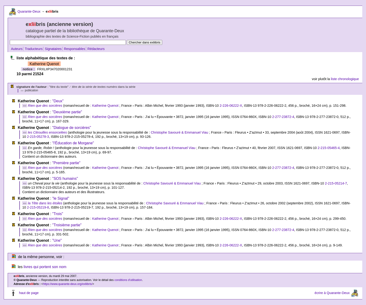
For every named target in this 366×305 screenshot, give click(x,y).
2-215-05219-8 (38, 207)
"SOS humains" (65, 179)
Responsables (74, 49)
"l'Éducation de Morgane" (73, 143)
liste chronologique (345, 79)
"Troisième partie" (66, 225)
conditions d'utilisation (128, 280)
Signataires (53, 49)
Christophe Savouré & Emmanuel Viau (179, 132)
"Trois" (57, 214)
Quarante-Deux (29, 11)
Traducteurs (33, 49)
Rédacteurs (96, 49)
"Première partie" (66, 163)
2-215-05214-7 (336, 183)
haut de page (29, 293)
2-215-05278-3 (38, 136)
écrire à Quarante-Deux (332, 293)
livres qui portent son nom (45, 267)
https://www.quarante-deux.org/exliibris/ (67, 284)
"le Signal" (60, 198)
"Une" (57, 240)
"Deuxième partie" (67, 112)
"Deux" (58, 101)
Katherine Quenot (105, 105)
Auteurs (17, 49)
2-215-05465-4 (329, 148)
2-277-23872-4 (283, 117)
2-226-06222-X (231, 105)
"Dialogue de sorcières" (71, 128)
